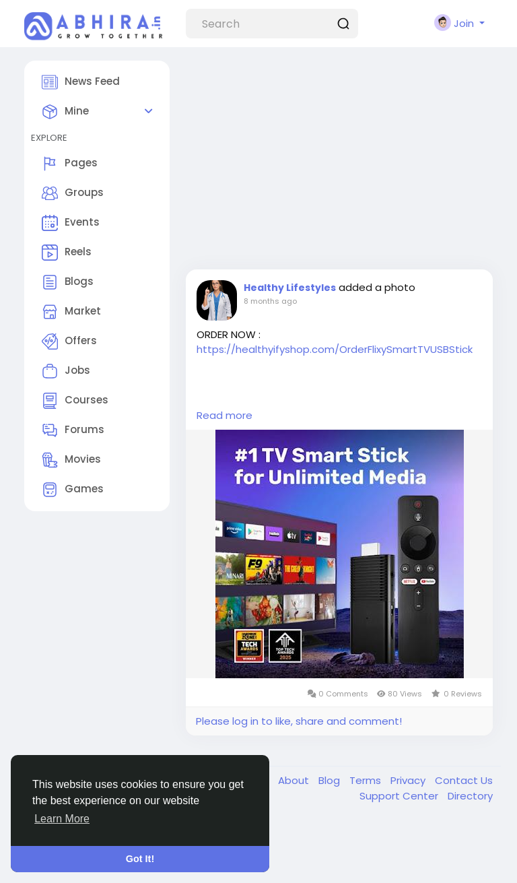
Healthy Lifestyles (290, 287)
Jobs (66, 371)
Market (71, 312)
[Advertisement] (339, 161)
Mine (65, 112)
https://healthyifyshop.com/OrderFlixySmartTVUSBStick (335, 349)
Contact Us (464, 780)
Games (73, 490)
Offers (69, 341)
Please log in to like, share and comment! (299, 721)
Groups (73, 193)
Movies (71, 460)
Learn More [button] (62, 818)
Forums (73, 430)
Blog (330, 780)
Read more (224, 415)
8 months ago (270, 301)
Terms (366, 780)
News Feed (81, 82)
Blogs (68, 282)
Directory (470, 796)
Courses (75, 401)
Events (71, 223)
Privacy (409, 780)
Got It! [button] (140, 858)
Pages (70, 164)
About (295, 780)
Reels (67, 252)
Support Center (400, 796)
